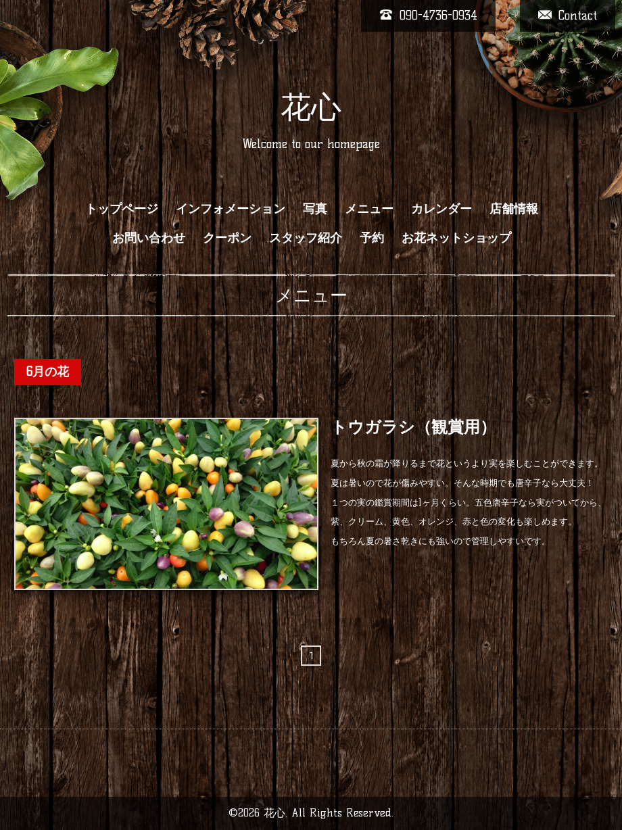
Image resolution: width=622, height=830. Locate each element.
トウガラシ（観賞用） (413, 427)
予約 (372, 237)
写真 (315, 208)
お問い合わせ (148, 237)
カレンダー (441, 208)
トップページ (121, 208)
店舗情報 (513, 208)
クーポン (227, 237)
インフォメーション (230, 208)
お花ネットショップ (456, 237)
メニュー (369, 208)
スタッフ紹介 (305, 237)
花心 (311, 107)
